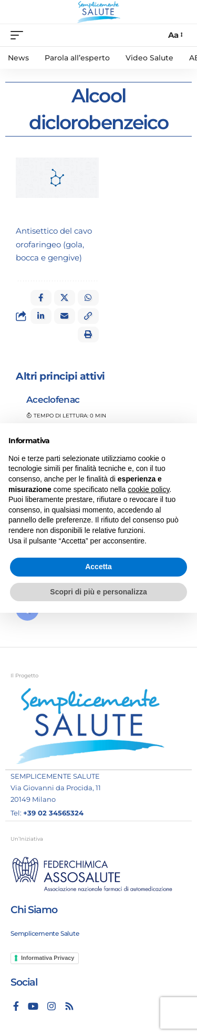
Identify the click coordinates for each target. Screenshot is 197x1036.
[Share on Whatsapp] (88, 298)
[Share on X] (64, 298)
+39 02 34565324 (53, 813)
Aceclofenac (52, 399)
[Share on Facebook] (40, 298)
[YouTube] (33, 1006)
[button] (88, 316)
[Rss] (69, 1006)
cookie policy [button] (148, 489)
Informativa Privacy (48, 958)
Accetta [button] (98, 566)
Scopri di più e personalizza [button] (98, 592)
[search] (155, 35)
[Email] (64, 316)
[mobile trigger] (19, 35)
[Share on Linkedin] (40, 316)
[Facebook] (16, 1006)
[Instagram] (51, 1006)
